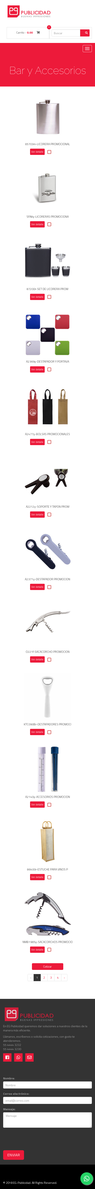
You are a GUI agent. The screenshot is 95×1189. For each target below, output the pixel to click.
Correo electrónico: (16, 1094)
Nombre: (9, 1078)
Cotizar (47, 966)
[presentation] (35, 1139)
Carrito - (28, 32)
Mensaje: (9, 1109)
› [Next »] (64, 977)
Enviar (13, 1155)
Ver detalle (37, 152)
